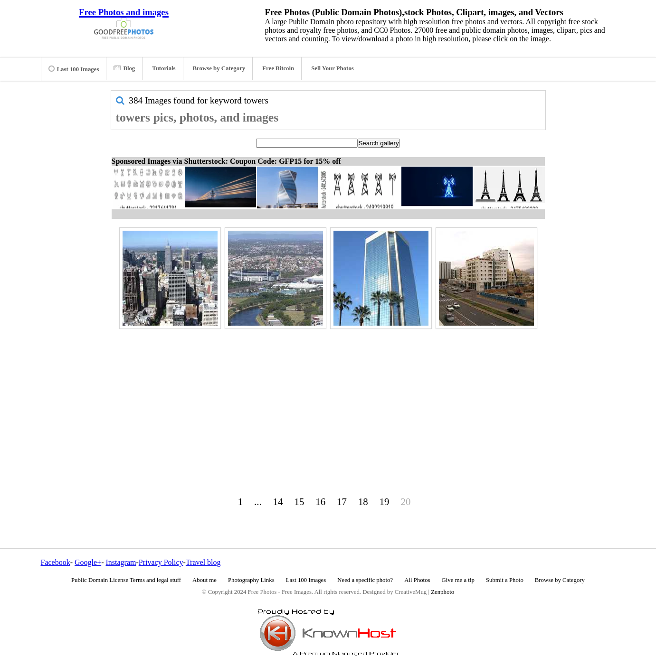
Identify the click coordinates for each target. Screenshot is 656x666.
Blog (124, 68)
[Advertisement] (328, 398)
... (258, 501)
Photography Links (251, 580)
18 (363, 501)
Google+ (88, 562)
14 (278, 501)
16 (320, 501)
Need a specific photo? (365, 580)
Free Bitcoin (278, 68)
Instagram (120, 562)
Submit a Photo (504, 580)
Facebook (55, 562)
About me (204, 580)
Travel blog (203, 562)
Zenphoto (442, 592)
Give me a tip (458, 580)
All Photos (417, 580)
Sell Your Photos (332, 68)
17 (342, 501)
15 (299, 501)
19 (385, 501)
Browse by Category (219, 68)
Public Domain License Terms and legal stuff (126, 580)
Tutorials (163, 68)
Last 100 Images (73, 69)
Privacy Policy (161, 562)
